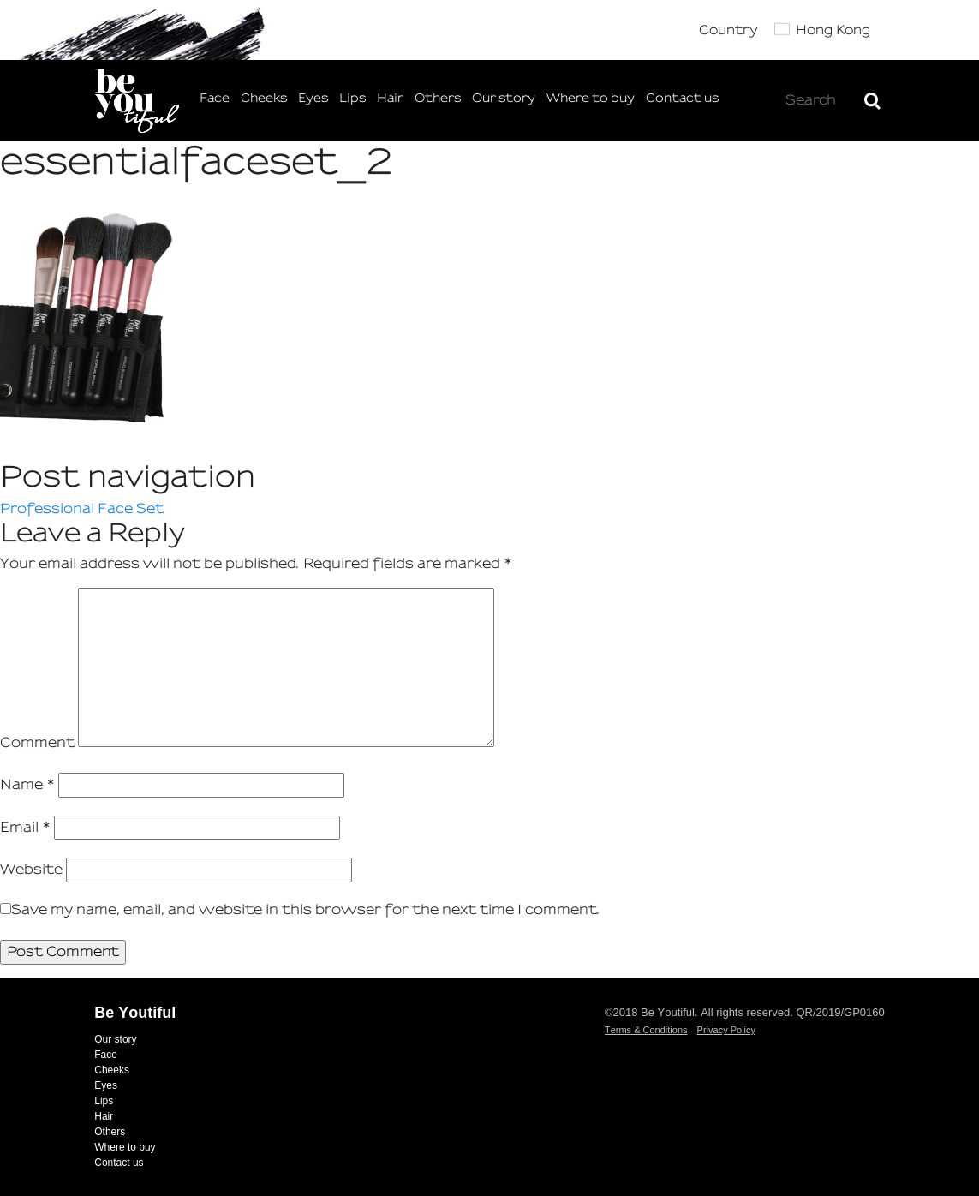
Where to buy (590, 98)
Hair (390, 98)
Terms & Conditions (646, 1030)
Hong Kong (833, 30)
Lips (352, 98)
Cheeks (264, 98)
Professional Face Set (82, 508)
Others (438, 98)
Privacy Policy (726, 1030)
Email (25, 827)
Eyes (313, 98)
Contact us (682, 98)
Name (27, 784)
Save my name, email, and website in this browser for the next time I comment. (305, 909)
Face (215, 98)
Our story (503, 98)
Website (31, 869)
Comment (37, 742)
